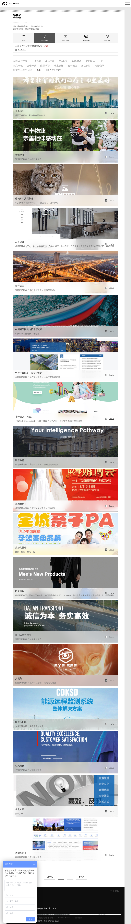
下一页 (81, 877)
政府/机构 (76, 61)
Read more (20, 50)
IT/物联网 (36, 61)
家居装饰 (90, 61)
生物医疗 (49, 61)
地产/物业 (72, 65)
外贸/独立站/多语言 (22, 69)
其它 (39, 69)
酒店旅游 (85, 65)
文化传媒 (31, 65)
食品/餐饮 (18, 65)
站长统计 (78, 917)
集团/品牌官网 (20, 61)
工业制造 (63, 61)
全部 (101, 61)
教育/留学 (99, 65)
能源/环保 (45, 65)
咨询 (46, 46)
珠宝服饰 (58, 65)
